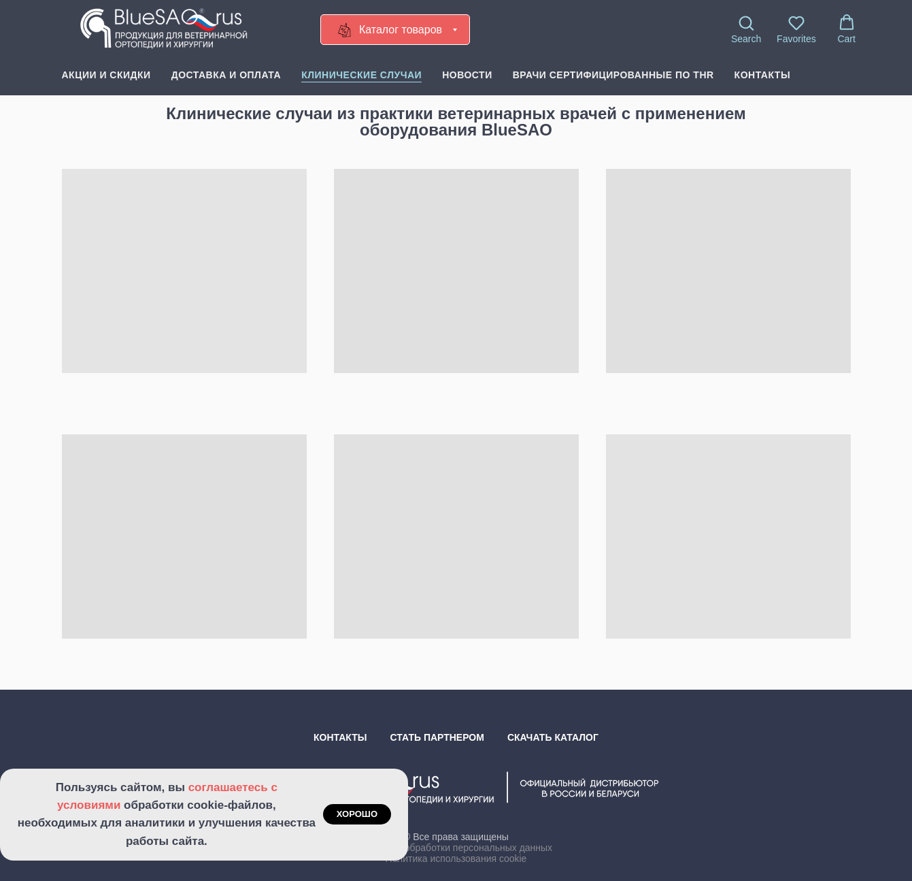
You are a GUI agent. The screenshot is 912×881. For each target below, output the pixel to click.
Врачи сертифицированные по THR (613, 74)
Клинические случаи (361, 74)
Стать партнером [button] (437, 737)
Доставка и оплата (226, 74)
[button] (746, 29)
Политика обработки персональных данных (456, 847)
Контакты (762, 74)
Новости (467, 74)
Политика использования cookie (456, 858)
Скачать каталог (552, 737)
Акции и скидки (106, 74)
